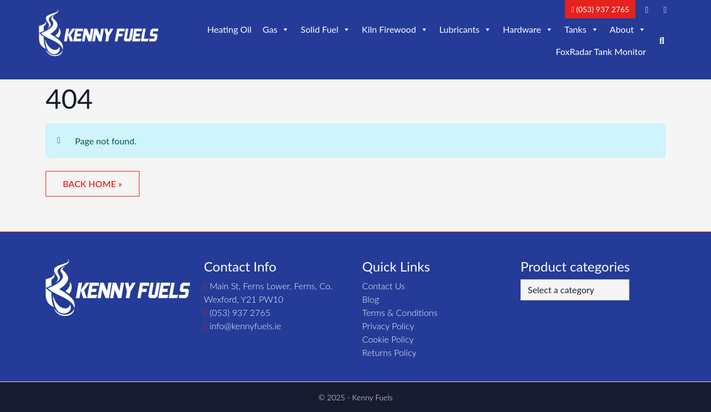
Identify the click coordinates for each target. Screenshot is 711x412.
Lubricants (465, 29)
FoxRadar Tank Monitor (600, 51)
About (628, 29)
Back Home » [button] (92, 183)
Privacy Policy (388, 325)
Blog (370, 299)
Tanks (581, 29)
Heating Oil (229, 29)
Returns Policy (389, 352)
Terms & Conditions (399, 312)
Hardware (528, 29)
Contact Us (383, 285)
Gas (276, 29)
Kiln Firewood (395, 29)
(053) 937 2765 (600, 9)
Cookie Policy (388, 339)
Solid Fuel (326, 29)
